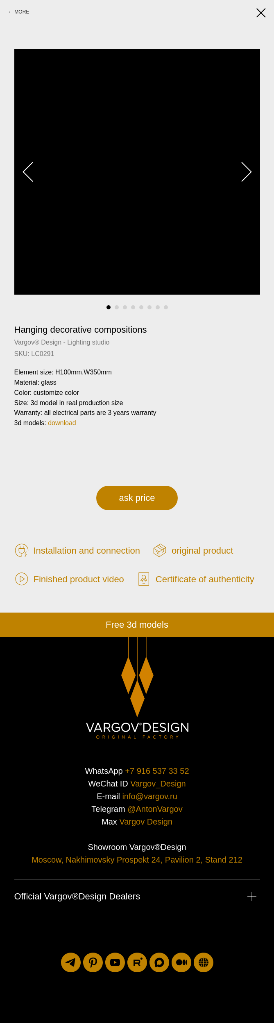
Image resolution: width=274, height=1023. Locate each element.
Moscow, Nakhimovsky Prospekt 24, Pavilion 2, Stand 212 (137, 859)
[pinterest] (93, 962)
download (62, 422)
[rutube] (137, 962)
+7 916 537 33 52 (157, 770)
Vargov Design (145, 821)
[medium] (181, 962)
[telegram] (71, 962)
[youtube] (115, 962)
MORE (21, 12)
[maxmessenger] (159, 962)
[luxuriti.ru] (203, 962)
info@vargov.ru (149, 796)
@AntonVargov (154, 808)
